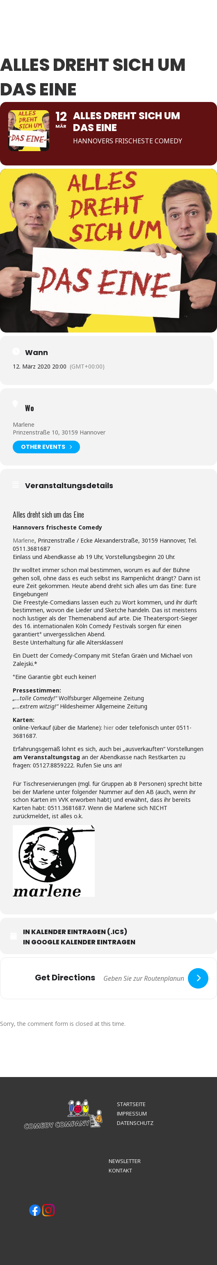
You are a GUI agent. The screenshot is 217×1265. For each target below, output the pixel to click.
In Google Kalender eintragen (79, 942)
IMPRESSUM (132, 1113)
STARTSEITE (131, 1104)
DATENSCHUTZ (135, 1123)
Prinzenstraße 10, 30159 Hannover (59, 432)
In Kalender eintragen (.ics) (75, 932)
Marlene (23, 424)
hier (109, 727)
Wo (29, 408)
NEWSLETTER (125, 1161)
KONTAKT (120, 1170)
